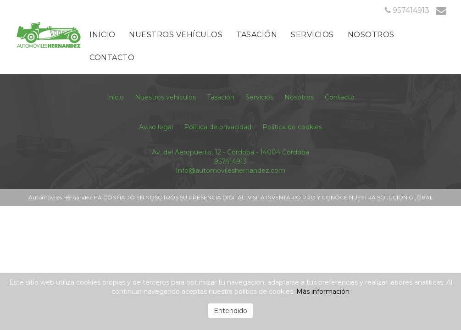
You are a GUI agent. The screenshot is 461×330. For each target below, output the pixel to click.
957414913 (230, 161)
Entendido (230, 311)
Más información (323, 291)
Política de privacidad (217, 127)
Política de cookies (292, 127)
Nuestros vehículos (175, 34)
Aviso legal (156, 127)
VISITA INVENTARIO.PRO (282, 197)
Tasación (256, 34)
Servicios (312, 34)
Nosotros (371, 34)
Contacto (111, 57)
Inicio (102, 34)
